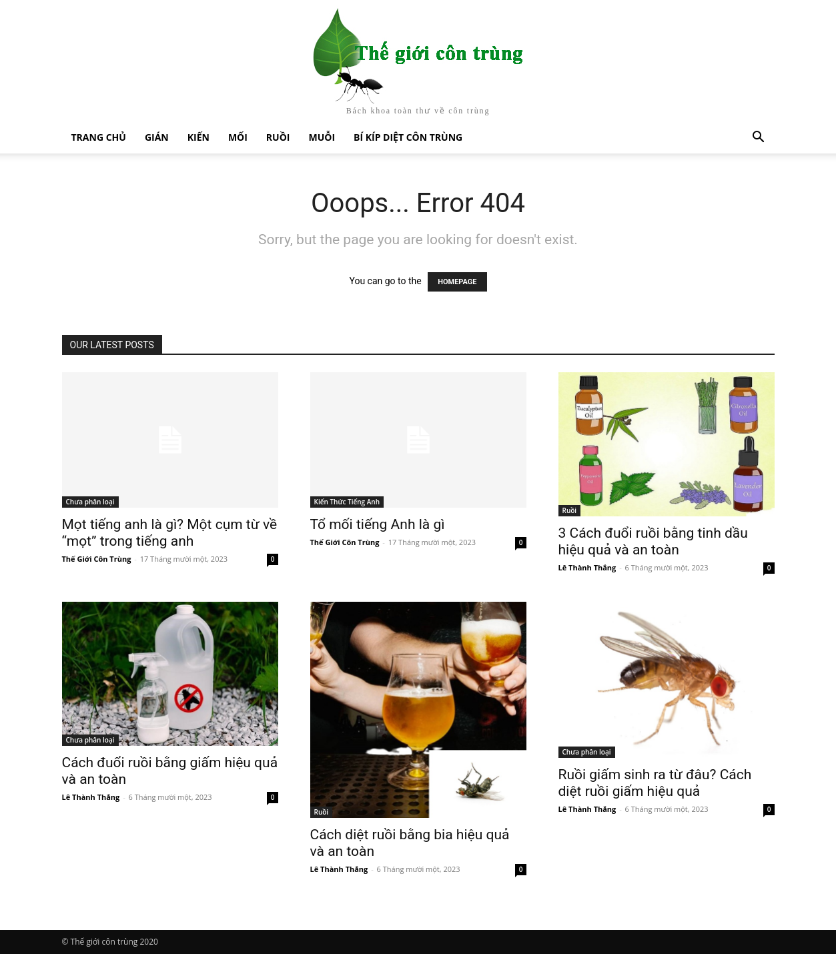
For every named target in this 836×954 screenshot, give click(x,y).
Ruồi (278, 137)
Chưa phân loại (90, 501)
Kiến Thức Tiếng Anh (347, 501)
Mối (238, 137)
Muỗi (321, 137)
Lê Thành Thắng (587, 567)
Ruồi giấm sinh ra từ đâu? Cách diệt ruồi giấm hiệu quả (655, 783)
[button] (759, 138)
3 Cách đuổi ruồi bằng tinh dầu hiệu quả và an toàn (653, 541)
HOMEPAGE (457, 282)
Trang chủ (98, 137)
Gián (157, 137)
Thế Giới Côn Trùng (96, 559)
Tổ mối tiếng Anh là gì (377, 524)
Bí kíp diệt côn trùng (408, 137)
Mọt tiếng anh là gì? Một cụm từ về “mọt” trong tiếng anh (170, 532)
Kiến (198, 137)
